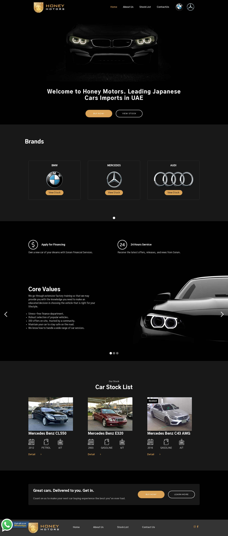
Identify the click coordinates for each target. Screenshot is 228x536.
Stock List (145, 7)
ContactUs (163, 7)
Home (113, 7)
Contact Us (148, 527)
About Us (128, 7)
